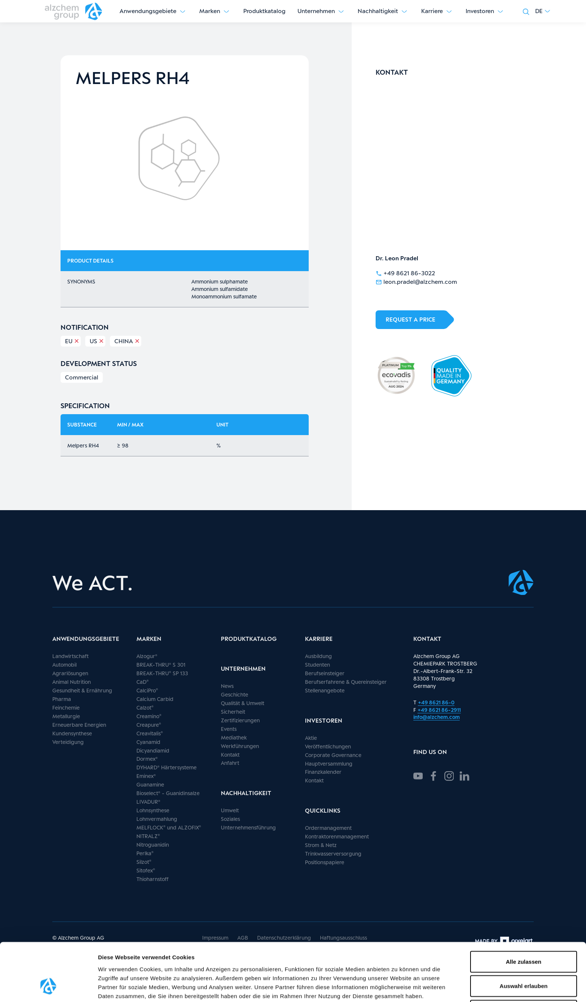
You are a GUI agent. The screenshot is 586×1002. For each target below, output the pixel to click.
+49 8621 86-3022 (405, 273)
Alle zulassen (523, 911)
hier (136, 963)
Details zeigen (397, 987)
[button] (542, 11)
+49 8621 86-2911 (439, 710)
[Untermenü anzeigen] (183, 11)
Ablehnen (523, 959)
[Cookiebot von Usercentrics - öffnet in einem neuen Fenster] (48, 987)
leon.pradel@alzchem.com (416, 281)
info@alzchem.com (436, 717)
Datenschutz (220, 954)
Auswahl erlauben (524, 935)
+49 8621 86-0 (436, 702)
